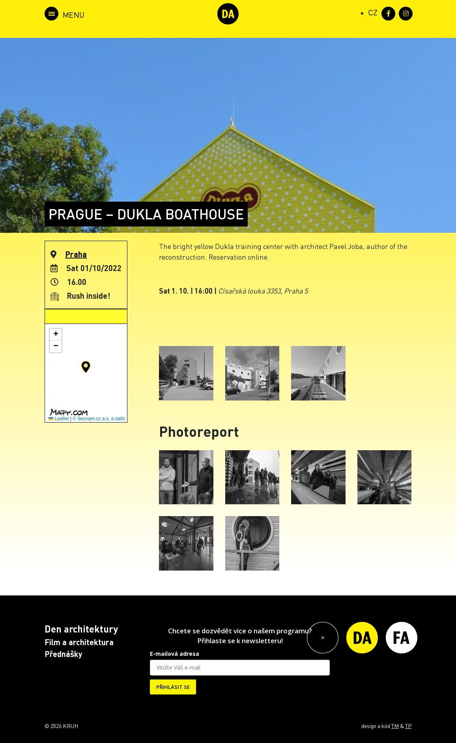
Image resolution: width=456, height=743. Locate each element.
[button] (85, 367)
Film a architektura (79, 642)
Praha (76, 254)
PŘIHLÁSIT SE (173, 687)
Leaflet (59, 418)
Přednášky (63, 654)
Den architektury (81, 629)
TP (408, 725)
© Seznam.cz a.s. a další (99, 418)
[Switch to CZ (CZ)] (373, 12)
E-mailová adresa (174, 653)
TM (395, 725)
